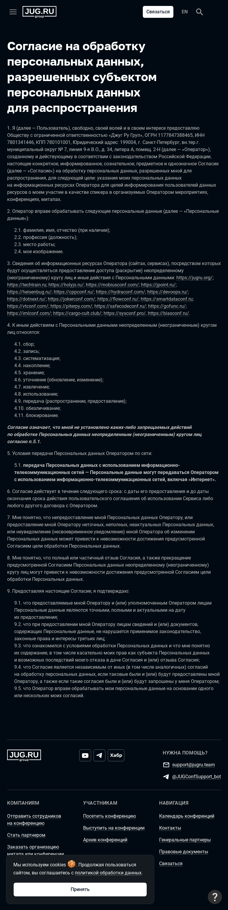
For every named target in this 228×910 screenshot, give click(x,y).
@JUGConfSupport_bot (196, 776)
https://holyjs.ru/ (66, 285)
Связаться (158, 12)
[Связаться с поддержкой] (215, 897)
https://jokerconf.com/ (71, 299)
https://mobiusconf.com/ (112, 285)
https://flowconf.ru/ (118, 299)
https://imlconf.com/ (29, 313)
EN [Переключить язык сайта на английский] (185, 12)
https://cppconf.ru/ (74, 292)
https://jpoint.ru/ (158, 285)
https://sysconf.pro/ (125, 313)
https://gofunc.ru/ (167, 306)
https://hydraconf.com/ (120, 292)
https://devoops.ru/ (167, 292)
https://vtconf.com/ (27, 306)
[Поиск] (199, 12)
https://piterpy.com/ (71, 306)
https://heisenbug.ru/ (29, 292)
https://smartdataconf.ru (167, 299)
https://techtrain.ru (26, 285)
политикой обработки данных (108, 873)
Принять (80, 889)
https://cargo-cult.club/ (77, 313)
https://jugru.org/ (194, 277)
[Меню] (13, 12)
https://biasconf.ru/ (168, 313)
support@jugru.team (193, 764)
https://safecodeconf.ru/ (120, 306)
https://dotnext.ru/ (26, 299)
